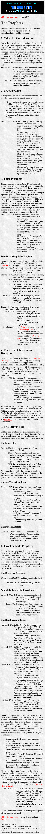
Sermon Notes (12, 17)
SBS (2, 17)
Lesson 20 (8, 420)
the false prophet (26, 329)
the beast (24, 327)
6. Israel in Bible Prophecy (17, 545)
